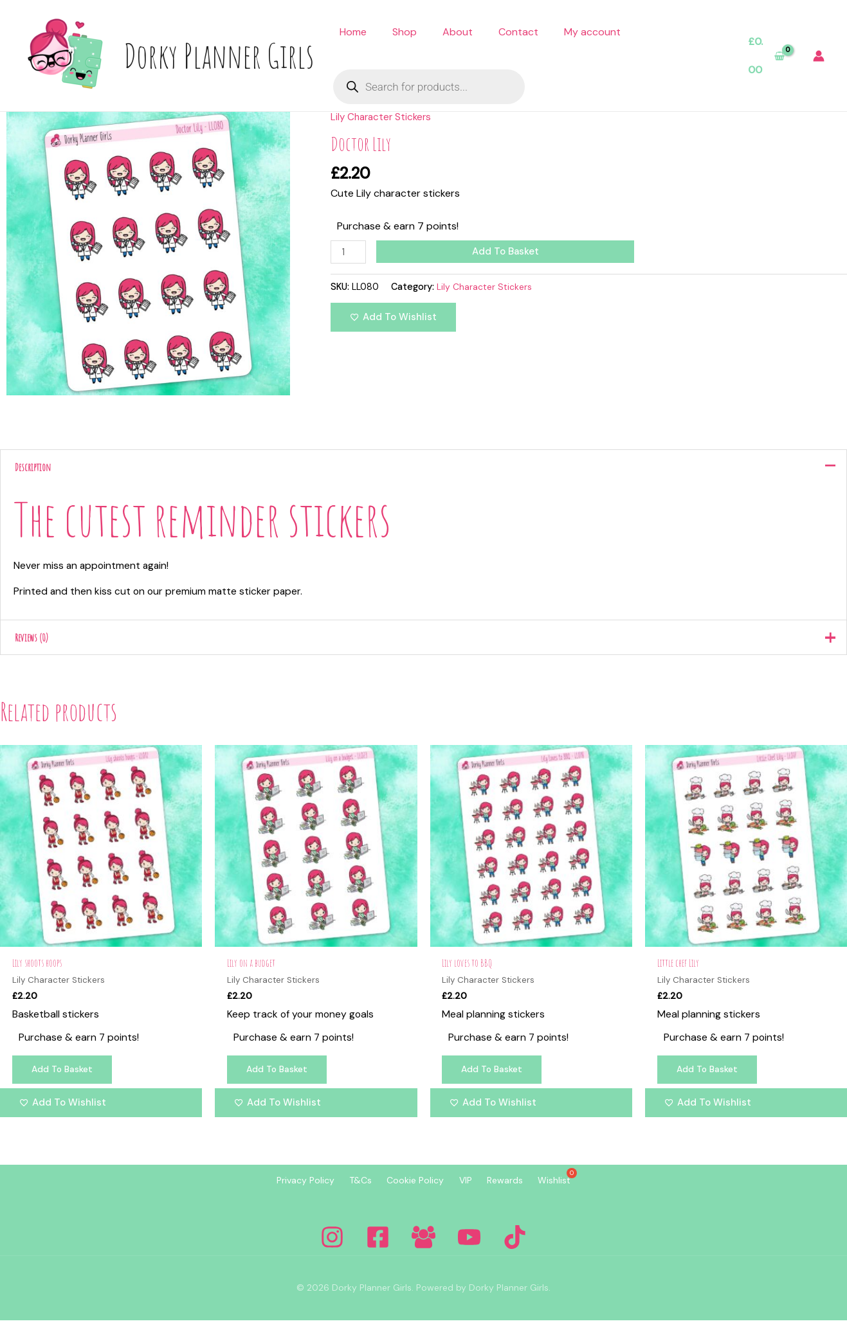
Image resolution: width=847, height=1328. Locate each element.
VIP (470, 1188)
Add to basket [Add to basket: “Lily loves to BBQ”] (495, 1078)
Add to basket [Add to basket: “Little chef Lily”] (710, 1078)
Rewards (521, 1188)
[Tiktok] (515, 1245)
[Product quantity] (349, 252)
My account (592, 32)
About (457, 32)
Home (353, 32)
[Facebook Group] (423, 1245)
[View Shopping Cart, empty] (766, 55)
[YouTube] (469, 1245)
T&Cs (344, 1188)
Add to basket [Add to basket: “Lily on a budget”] (279, 1078)
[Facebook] (378, 1245)
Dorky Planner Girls (218, 55)
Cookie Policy (410, 1188)
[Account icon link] (818, 56)
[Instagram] (332, 1245)
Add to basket (507, 251)
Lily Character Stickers (383, 116)
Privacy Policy (278, 1188)
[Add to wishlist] (393, 317)
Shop (404, 32)
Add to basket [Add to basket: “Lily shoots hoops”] (65, 1078)
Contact (518, 32)
